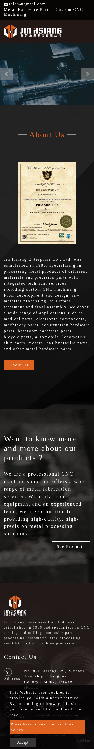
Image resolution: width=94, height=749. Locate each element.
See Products (71, 546)
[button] (6, 74)
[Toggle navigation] (83, 31)
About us (18, 365)
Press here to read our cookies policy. (42, 727)
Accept (22, 742)
